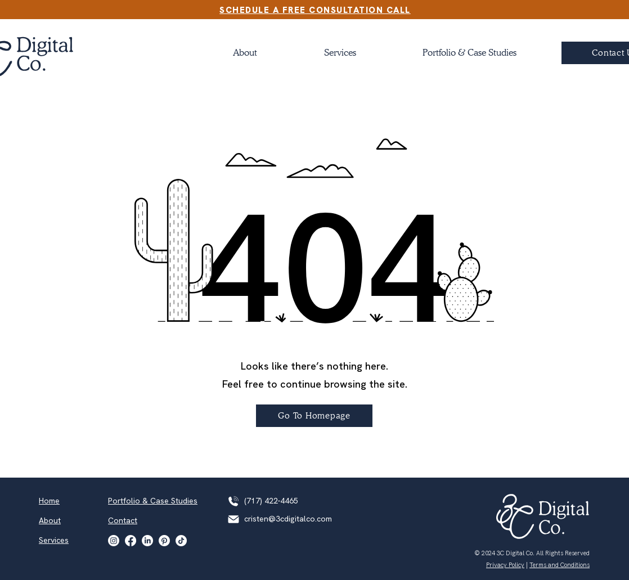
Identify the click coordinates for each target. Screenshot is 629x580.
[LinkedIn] (147, 540)
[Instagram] (113, 540)
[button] (469, 53)
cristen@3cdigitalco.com (288, 519)
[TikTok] (181, 540)
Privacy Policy (505, 565)
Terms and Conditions (559, 565)
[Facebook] (130, 540)
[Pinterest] (164, 540)
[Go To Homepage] (314, 415)
